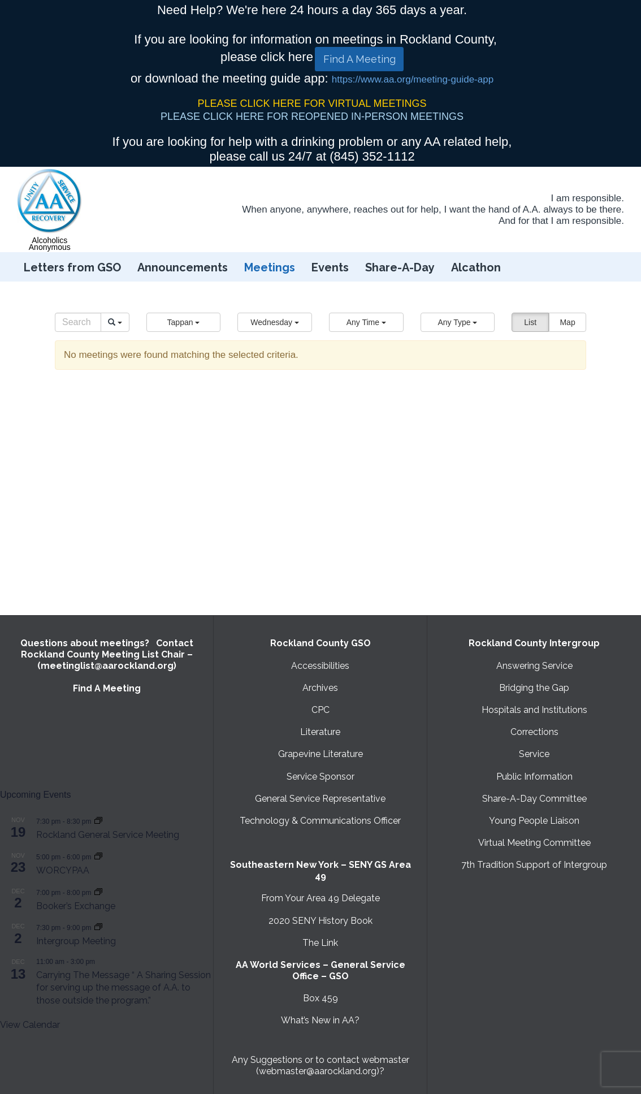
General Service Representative (320, 798)
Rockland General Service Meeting (107, 834)
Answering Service (534, 665)
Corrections (534, 732)
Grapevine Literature (320, 754)
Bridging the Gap (534, 687)
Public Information (534, 776)
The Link (320, 942)
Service (534, 754)
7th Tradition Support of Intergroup (534, 864)
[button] (183, 322)
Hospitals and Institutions (534, 709)
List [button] (530, 322)
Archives (320, 687)
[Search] (78, 322)
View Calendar (30, 1024)
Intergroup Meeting (76, 941)
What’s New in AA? (320, 1020)
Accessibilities (320, 665)
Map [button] (567, 322)
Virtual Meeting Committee (534, 842)
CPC (320, 709)
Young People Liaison (534, 820)
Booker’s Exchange (75, 906)
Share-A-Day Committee (534, 798)
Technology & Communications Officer (320, 820)
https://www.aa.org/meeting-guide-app (412, 79)
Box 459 (320, 998)
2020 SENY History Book (320, 920)
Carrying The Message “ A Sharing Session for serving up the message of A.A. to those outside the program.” (123, 988)
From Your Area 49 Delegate (320, 898)
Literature (320, 732)
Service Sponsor (320, 776)
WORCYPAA (62, 870)
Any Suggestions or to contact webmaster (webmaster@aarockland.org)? (320, 1065)
